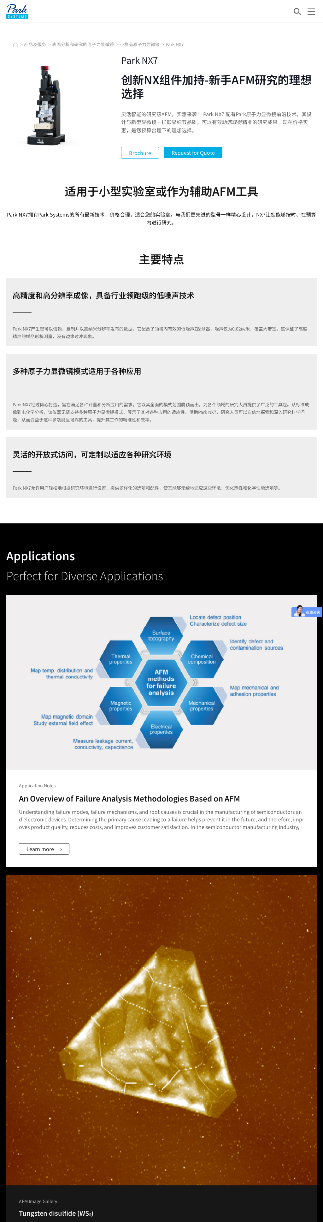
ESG (240, 1082)
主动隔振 (96, 967)
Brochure (142, 153)
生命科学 (170, 975)
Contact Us (24, 1199)
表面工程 (170, 999)
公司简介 (170, 1050)
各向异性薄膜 (175, 1007)
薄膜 (166, 967)
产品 (17, 1110)
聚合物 (168, 951)
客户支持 (22, 1066)
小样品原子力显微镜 (140, 44)
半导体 (168, 943)
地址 (166, 1082)
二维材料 (170, 991)
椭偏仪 (93, 959)
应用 (17, 1118)
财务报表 (245, 1066)
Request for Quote (195, 152)
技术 (17, 1126)
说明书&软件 (25, 1074)
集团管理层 (173, 1066)
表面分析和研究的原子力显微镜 (83, 44)
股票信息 (245, 1050)
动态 (91, 1058)
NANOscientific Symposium (115, 1074)
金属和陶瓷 (173, 959)
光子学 (168, 1014)
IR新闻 (242, 1058)
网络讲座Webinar (253, 959)
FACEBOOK (24, 943)
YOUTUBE (22, 959)
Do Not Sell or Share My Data (156, 1199)
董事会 (168, 1058)
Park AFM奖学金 (252, 975)
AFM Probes (25, 1050)
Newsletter (52, 1199)
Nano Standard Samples (38, 1058)
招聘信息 (170, 1074)
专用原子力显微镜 (179, 983)
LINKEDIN (23, 951)
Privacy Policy (106, 1199)
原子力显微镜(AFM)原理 (259, 943)
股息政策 (245, 1074)
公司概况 (22, 1134)
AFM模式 (245, 951)
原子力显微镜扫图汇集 (258, 967)
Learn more (47, 676)
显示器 (168, 1022)
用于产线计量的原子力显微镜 (115, 951)
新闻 (91, 1050)
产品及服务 (35, 44)
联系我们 (22, 1142)
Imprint (77, 1199)
